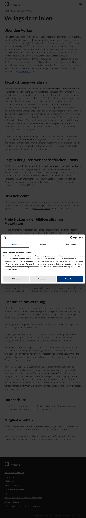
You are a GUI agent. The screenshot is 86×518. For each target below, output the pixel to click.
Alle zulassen (70, 279)
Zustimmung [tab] (15, 244)
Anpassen (43, 279)
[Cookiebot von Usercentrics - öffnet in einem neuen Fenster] (73, 238)
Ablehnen (16, 279)
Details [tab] (43, 244)
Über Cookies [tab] (71, 244)
